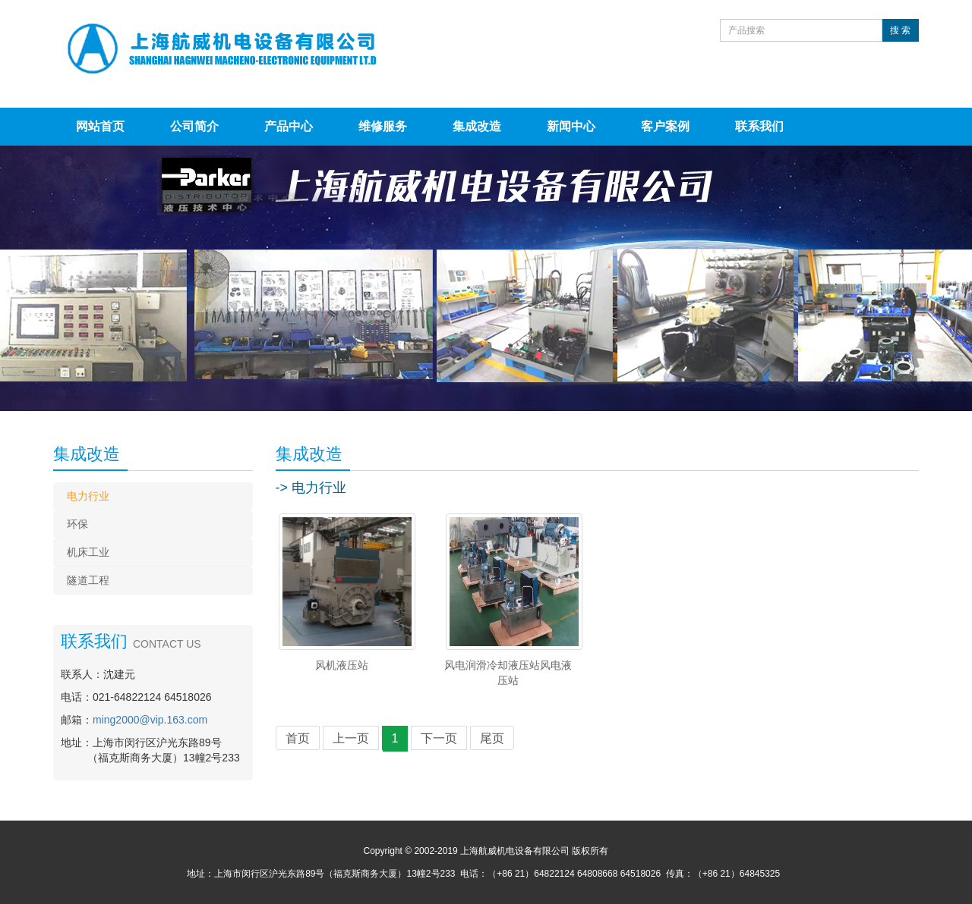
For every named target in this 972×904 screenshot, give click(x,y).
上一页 (351, 738)
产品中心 (288, 126)
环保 (77, 524)
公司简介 (194, 126)
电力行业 (88, 496)
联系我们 (759, 126)
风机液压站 (341, 665)
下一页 (439, 738)
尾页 (492, 738)
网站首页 (100, 126)
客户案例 (665, 126)
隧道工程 (88, 580)
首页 (298, 738)
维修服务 (382, 126)
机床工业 (88, 552)
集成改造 (477, 126)
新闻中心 (571, 126)
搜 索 (900, 30)
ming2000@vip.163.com (150, 720)
